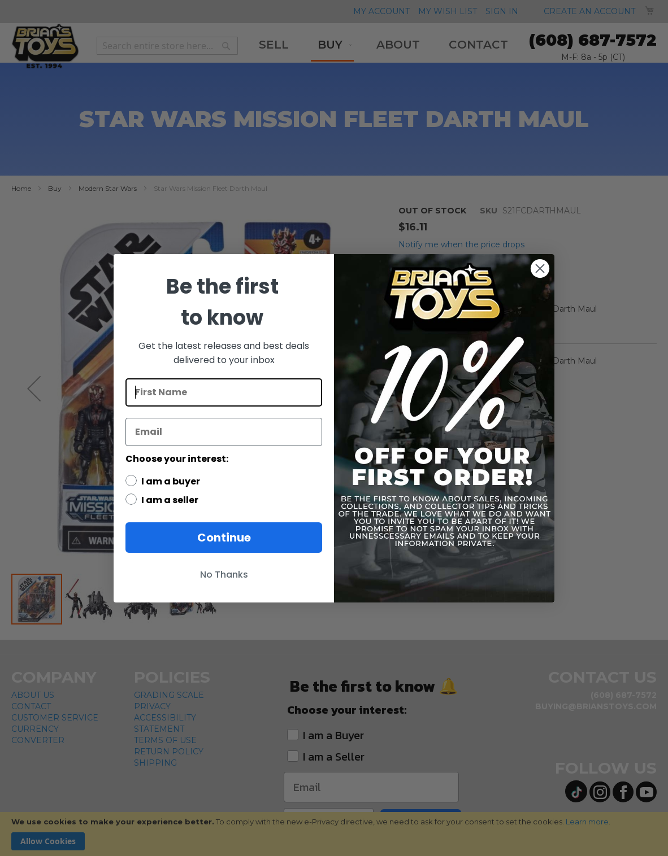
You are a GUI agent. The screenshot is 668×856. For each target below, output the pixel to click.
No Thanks (224, 574)
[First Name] (223, 392)
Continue (224, 537)
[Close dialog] (540, 268)
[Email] (223, 432)
